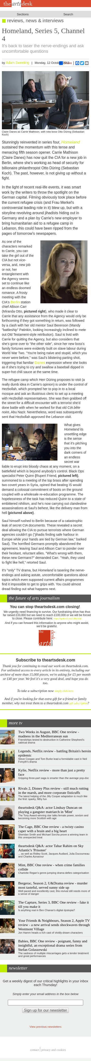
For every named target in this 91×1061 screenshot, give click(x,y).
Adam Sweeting (17, 63)
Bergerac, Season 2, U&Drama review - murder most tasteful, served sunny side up (53, 885)
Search (68, 14)
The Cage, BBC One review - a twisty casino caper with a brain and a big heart (51, 829)
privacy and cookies (53, 1050)
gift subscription (78, 703)
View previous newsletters (45, 1026)
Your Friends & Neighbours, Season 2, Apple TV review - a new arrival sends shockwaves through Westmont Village (54, 924)
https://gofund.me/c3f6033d (68, 618)
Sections (23, 14)
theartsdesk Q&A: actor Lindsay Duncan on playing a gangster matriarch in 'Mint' (50, 809)
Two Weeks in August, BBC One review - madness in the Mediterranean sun (48, 734)
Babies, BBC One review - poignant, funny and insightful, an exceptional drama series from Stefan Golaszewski (52, 945)
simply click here (64, 691)
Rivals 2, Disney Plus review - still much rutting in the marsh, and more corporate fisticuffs (53, 790)
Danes (40, 363)
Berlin (15, 302)
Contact (34, 1050)
